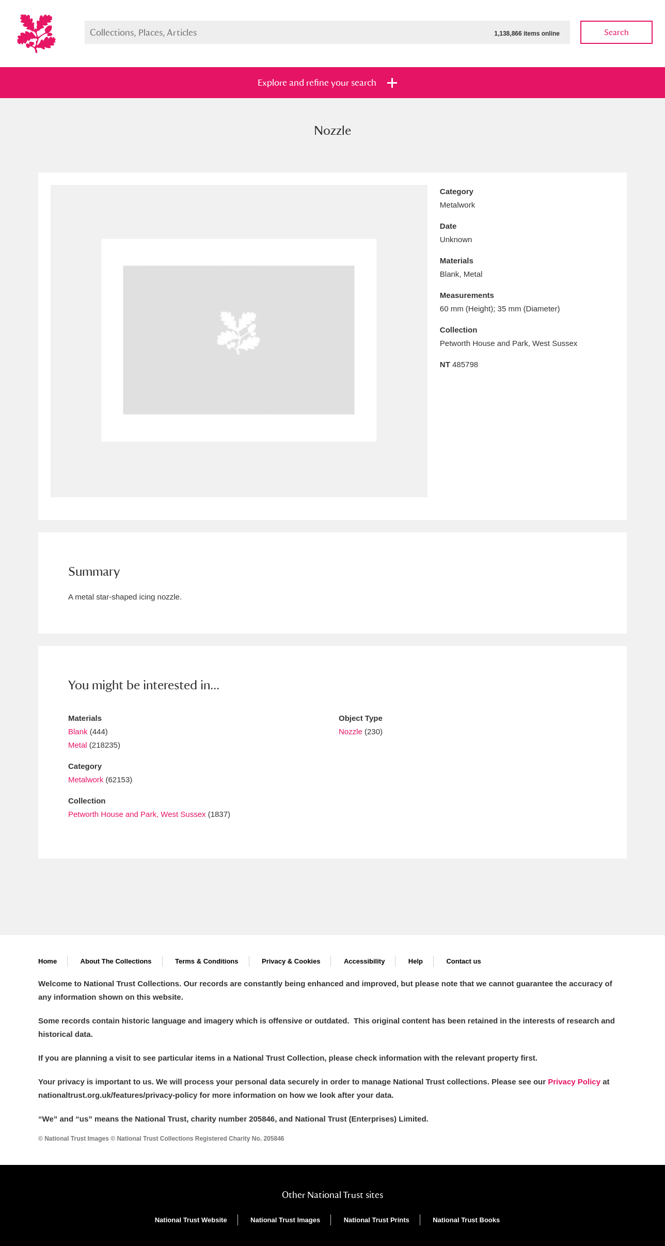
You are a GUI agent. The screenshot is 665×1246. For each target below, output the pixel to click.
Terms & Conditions (207, 961)
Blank (78, 731)
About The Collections (116, 961)
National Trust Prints (376, 1220)
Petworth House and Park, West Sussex (137, 814)
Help (415, 961)
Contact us (463, 961)
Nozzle (350, 731)
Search (616, 32)
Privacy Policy (574, 1081)
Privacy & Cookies (291, 961)
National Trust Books (466, 1220)
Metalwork (85, 779)
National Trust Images (285, 1220)
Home (47, 961)
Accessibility (364, 961)
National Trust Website (191, 1220)
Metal (77, 744)
